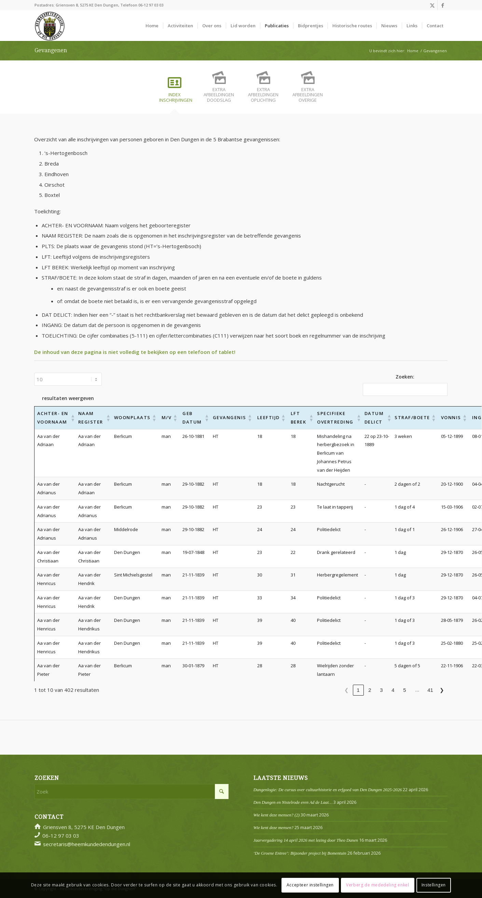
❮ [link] (346, 690)
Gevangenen (51, 50)
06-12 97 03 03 (150, 5)
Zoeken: (405, 376)
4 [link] (392, 690)
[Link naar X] (432, 5)
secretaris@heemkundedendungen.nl (86, 844)
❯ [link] (442, 690)
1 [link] (358, 690)
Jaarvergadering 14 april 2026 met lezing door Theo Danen (305, 840)
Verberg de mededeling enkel (377, 885)
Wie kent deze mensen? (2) (276, 815)
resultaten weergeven (68, 398)
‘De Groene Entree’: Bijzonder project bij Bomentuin (299, 853)
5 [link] (404, 690)
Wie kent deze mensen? (273, 827)
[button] (71, 418)
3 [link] (381, 690)
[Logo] (50, 25)
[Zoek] (132, 791)
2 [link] (369, 690)
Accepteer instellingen (310, 885)
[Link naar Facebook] (443, 5)
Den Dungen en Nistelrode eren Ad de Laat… (292, 802)
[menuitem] (152, 25)
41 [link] (430, 690)
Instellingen (434, 885)
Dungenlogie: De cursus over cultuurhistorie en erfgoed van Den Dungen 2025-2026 (327, 789)
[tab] (174, 91)
